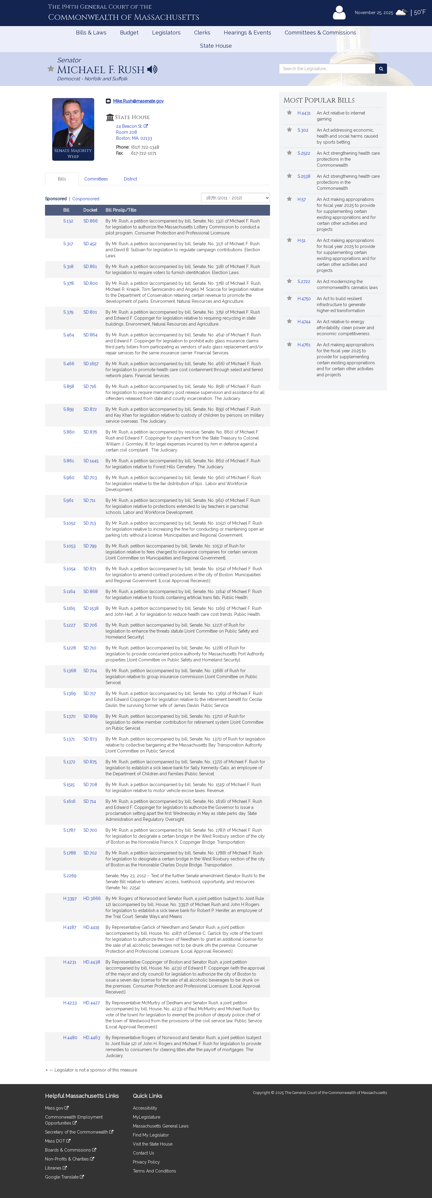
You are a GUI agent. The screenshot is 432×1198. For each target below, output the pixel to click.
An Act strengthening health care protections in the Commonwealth (348, 159)
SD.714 (89, 801)
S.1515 (69, 784)
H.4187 (70, 927)
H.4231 (70, 962)
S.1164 (69, 591)
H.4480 (71, 1037)
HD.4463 (91, 1037)
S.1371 (69, 739)
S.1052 (70, 523)
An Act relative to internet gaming (341, 116)
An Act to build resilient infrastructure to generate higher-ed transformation (341, 304)
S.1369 (70, 693)
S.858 (69, 386)
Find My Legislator (151, 1135)
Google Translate (64, 1177)
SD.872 (90, 409)
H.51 (302, 240)
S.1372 (69, 761)
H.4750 (305, 298)
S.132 (68, 221)
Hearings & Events (247, 32)
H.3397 (70, 898)
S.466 (69, 363)
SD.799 (90, 546)
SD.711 (89, 500)
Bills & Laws (91, 32)
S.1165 (69, 608)
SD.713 (89, 523)
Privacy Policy (146, 1162)
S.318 (69, 266)
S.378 (69, 283)
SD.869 (90, 716)
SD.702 (90, 853)
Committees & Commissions (320, 32)
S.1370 (70, 716)
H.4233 (70, 1002)
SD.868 (90, 591)
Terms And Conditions (154, 1171)
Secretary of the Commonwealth (79, 1132)
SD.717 (89, 693)
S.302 (304, 130)
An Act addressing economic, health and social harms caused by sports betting (347, 136)
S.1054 (70, 568)
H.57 (302, 199)
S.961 (69, 500)
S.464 (69, 334)
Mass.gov (57, 1108)
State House (216, 46)
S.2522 (304, 153)
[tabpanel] (157, 635)
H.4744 (305, 321)
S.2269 (70, 875)
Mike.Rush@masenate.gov (138, 101)
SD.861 (90, 266)
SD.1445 (90, 460)
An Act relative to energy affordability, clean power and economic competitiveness (345, 327)
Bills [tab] (62, 179)
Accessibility (145, 1108)
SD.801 (90, 312)
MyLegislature (146, 1117)
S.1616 (70, 801)
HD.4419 (91, 927)
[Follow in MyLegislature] (51, 69)
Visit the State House (152, 1144)
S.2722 (304, 281)
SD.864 (90, 334)
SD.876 (90, 432)
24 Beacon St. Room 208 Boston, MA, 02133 (134, 132)
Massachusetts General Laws (161, 1126)
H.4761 (305, 344)
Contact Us (143, 1153)
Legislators (166, 32)
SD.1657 (90, 363)
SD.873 (90, 739)
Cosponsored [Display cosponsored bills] (85, 198)
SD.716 (89, 386)
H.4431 (305, 113)
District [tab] (130, 179)
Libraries (56, 1168)
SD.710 (89, 647)
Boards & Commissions (70, 1150)
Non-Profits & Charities (69, 1159)
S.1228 (70, 647)
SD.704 (90, 670)
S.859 (69, 409)
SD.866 (90, 221)
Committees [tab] (96, 179)
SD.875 (90, 761)
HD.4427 (91, 1002)
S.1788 (70, 853)
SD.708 (90, 784)
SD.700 (90, 830)
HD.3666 (92, 898)
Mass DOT (57, 1141)
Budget (129, 32)
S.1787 (69, 830)
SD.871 (89, 568)
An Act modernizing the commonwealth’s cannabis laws (347, 284)
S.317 (68, 243)
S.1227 (69, 625)
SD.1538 (91, 608)
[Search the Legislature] (381, 69)
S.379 (69, 312)
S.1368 (70, 670)
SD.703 (90, 477)
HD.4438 (91, 962)
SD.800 (90, 283)
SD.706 (90, 625)
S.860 (69, 432)
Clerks (202, 32)
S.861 (69, 460)
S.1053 (70, 546)
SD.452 (90, 243)
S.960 (69, 477)
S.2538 (305, 176)
